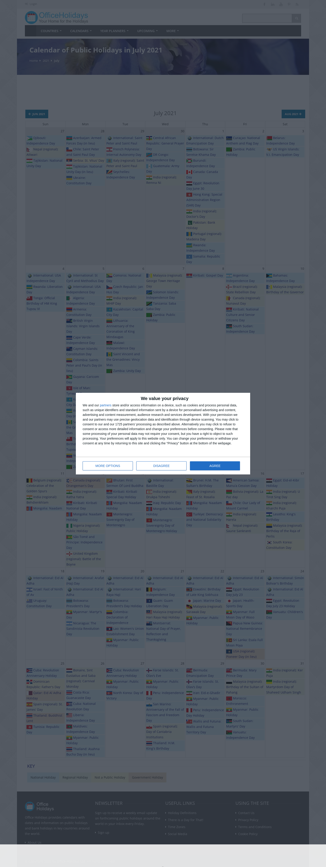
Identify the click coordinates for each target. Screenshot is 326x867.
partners (105, 405)
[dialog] (163, 433)
